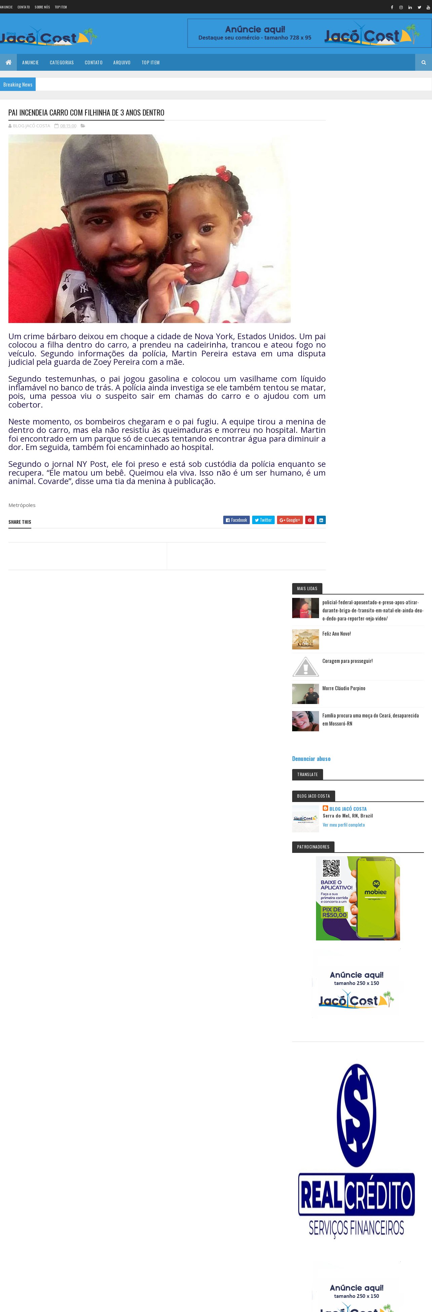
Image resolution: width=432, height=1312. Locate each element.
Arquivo (122, 62)
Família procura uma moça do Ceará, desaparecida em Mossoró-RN (391, 257)
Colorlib (34, 1174)
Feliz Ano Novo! (372, 167)
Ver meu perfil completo (380, 362)
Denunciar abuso (347, 296)
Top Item (61, 6)
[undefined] (24, 1213)
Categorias (62, 62)
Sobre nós (42, 6)
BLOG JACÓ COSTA (384, 347)
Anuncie (6, 6)
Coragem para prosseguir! (383, 194)
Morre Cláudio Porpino (379, 221)
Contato (23, 6)
